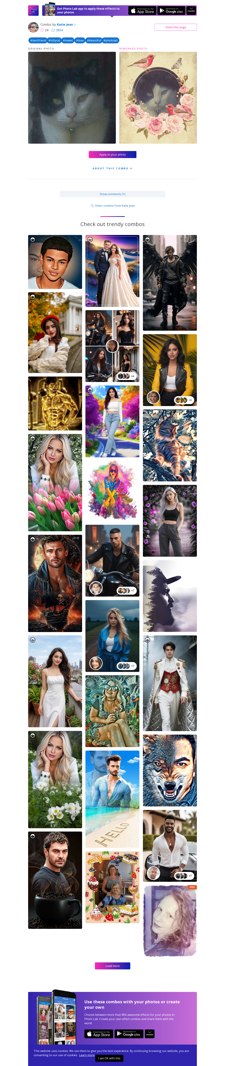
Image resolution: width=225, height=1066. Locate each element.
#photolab (110, 40)
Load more (112, 966)
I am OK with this (109, 1058)
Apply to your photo (112, 154)
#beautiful (94, 40)
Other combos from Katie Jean (112, 206)
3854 (57, 30)
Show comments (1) (112, 194)
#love (80, 40)
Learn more (87, 1055)
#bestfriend (38, 40)
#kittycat (54, 40)
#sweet (68, 40)
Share (175, 27)
